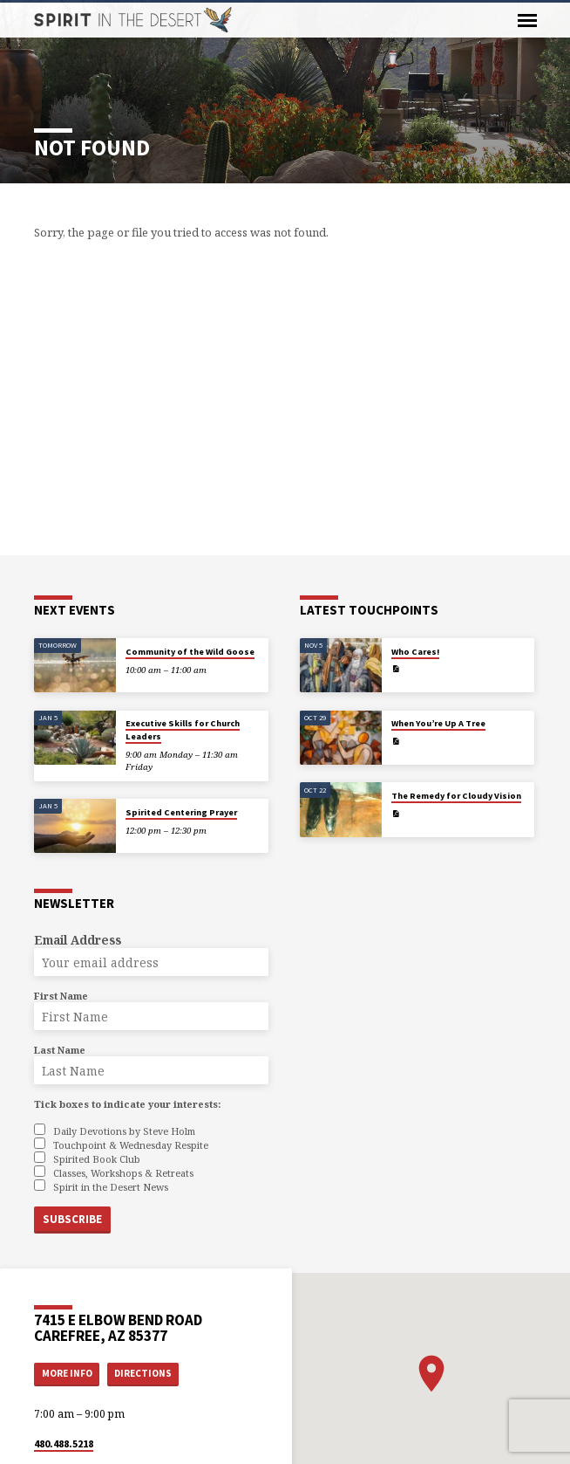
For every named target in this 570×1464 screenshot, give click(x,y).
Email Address (77, 939)
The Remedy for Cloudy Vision (456, 795)
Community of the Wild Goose (190, 651)
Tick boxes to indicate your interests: (127, 1103)
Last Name (59, 1049)
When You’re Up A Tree (438, 723)
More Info (67, 1373)
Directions (143, 1373)
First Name (61, 995)
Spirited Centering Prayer (181, 812)
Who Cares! (415, 651)
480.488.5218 (63, 1443)
